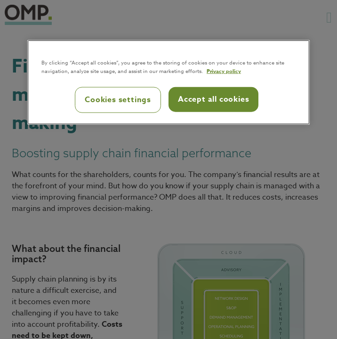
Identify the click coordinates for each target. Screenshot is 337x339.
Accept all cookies (213, 99)
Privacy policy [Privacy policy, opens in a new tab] (224, 70)
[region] (168, 82)
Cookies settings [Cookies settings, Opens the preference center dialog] (118, 99)
